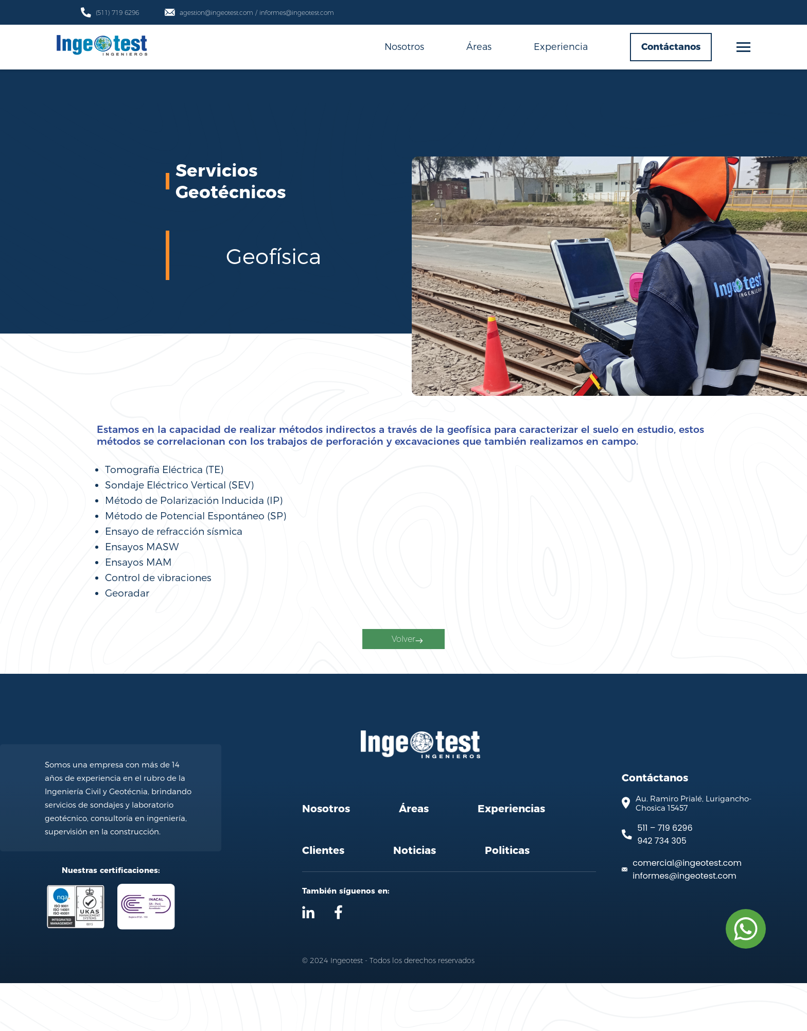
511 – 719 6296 (664, 876)
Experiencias (511, 856)
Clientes (323, 898)
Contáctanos (670, 47)
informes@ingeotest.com (684, 924)
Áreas (479, 46)
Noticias (414, 898)
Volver (406, 666)
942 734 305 (662, 889)
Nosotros (404, 46)
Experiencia (561, 46)
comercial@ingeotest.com (687, 911)
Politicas (507, 898)
